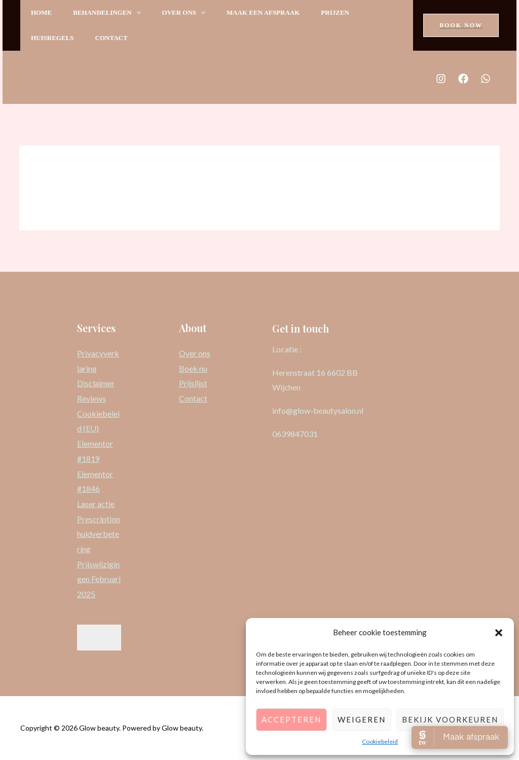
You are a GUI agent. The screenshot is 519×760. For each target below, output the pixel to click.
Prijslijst (193, 383)
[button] (499, 633)
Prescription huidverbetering (98, 534)
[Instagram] (441, 79)
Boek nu (193, 368)
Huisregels (54, 38)
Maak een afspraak (273, 12)
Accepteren (291, 719)
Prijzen (349, 12)
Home (42, 12)
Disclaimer (96, 383)
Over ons (191, 12)
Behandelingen (111, 12)
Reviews (91, 398)
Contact (116, 38)
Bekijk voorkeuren (450, 719)
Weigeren (362, 719)
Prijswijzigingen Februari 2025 (99, 579)
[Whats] (485, 79)
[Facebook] (463, 79)
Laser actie (96, 504)
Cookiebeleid (380, 741)
